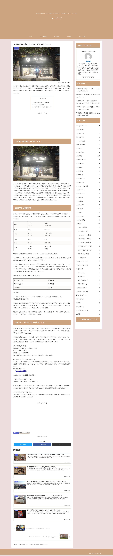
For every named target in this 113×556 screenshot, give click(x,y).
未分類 (88, 314)
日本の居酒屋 (88, 137)
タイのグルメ (88, 152)
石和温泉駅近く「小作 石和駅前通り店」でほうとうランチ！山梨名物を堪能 (88, 102)
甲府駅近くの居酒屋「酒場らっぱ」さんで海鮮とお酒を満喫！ (88, 114)
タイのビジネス (88, 193)
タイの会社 (88, 197)
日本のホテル (88, 133)
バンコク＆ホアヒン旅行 (89, 246)
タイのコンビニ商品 (88, 186)
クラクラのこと (89, 284)
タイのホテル (88, 205)
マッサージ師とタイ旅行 (89, 250)
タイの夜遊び (88, 163)
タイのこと (88, 148)
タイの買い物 (88, 182)
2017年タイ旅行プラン (39, 105)
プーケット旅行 (89, 227)
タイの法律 (88, 209)
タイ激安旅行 (89, 258)
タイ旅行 (16, 433)
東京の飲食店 (88, 129)
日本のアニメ (88, 299)
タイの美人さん (88, 178)
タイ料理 (88, 156)
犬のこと (88, 303)
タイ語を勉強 (88, 216)
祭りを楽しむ (88, 306)
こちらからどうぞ (21, 371)
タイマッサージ (88, 160)
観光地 (27, 433)
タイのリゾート (88, 190)
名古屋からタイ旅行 (89, 254)
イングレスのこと (89, 280)
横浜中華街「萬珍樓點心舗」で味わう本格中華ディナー (88, 96)
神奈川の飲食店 (88, 145)
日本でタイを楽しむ (88, 261)
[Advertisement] (42, 125)
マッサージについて (88, 265)
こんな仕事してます (88, 310)
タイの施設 (88, 201)
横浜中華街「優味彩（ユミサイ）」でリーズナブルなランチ (88, 90)
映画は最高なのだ (88, 295)
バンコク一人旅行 (89, 231)
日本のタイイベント (88, 291)
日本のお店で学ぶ (88, 288)
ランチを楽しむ (88, 141)
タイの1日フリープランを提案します (42, 107)
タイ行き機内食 (88, 220)
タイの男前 (88, 175)
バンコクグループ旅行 (89, 239)
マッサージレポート (88, 126)
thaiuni (88, 61)
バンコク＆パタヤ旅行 (89, 242)
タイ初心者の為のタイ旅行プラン (42, 102)
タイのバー (88, 167)
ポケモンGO (89, 276)
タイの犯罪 (88, 212)
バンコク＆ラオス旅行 (89, 235)
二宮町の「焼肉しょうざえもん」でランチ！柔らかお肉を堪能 (88, 108)
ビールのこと (89, 273)
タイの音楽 (88, 171)
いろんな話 (88, 269)
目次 (40, 98)
